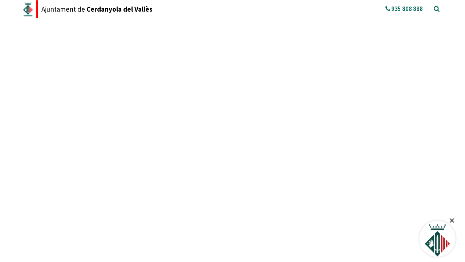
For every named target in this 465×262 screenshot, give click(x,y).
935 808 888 (404, 9)
